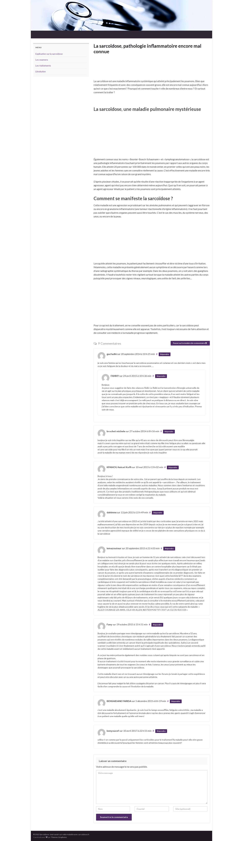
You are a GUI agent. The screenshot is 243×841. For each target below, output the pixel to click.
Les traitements (43, 65)
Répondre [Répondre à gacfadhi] (164, 354)
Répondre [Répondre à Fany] (157, 625)
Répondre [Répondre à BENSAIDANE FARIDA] (175, 701)
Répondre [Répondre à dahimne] (157, 512)
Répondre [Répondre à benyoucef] (161, 731)
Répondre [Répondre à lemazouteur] (169, 548)
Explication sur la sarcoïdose (49, 53)
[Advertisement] (151, 70)
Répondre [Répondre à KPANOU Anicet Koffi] (172, 467)
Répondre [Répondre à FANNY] (161, 376)
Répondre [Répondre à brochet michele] (169, 431)
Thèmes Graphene (59, 837)
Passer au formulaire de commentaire (190, 343)
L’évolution (40, 71)
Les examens (41, 59)
